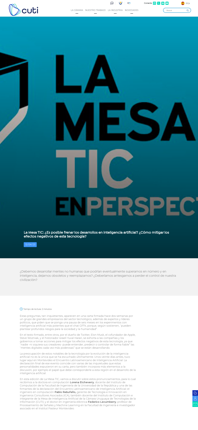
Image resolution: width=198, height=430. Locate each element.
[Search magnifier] (188, 10)
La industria (115, 10)
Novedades (131, 10)
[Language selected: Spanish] (185, 3)
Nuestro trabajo (95, 10)
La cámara (77, 10)
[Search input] (176, 10)
